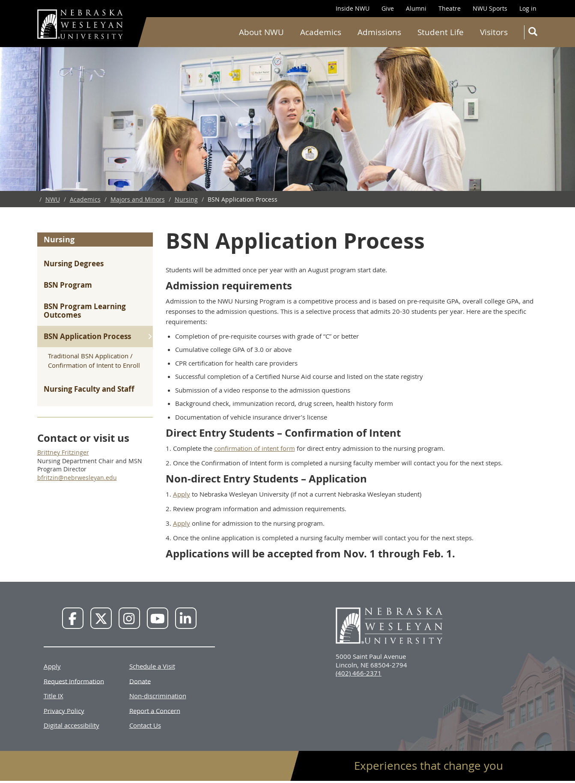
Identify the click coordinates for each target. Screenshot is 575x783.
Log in (527, 8)
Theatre (449, 8)
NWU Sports (490, 8)
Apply (181, 494)
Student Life (440, 32)
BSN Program (68, 285)
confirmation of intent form (254, 448)
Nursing (186, 199)
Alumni (416, 8)
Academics (320, 32)
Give (387, 8)
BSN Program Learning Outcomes (85, 310)
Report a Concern (154, 710)
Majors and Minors (137, 199)
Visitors (494, 32)
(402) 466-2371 (358, 673)
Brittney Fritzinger (63, 452)
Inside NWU (352, 8)
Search (534, 33)
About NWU (261, 32)
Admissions (379, 32)
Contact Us (145, 725)
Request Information (74, 680)
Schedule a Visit (152, 666)
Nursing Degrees (74, 263)
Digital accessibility (71, 725)
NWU (52, 199)
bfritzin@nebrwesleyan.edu (77, 477)
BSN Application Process (87, 336)
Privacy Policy (64, 710)
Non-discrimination (157, 695)
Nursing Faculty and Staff (89, 389)
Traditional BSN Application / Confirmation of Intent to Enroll (94, 360)
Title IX (53, 695)
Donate (140, 680)
